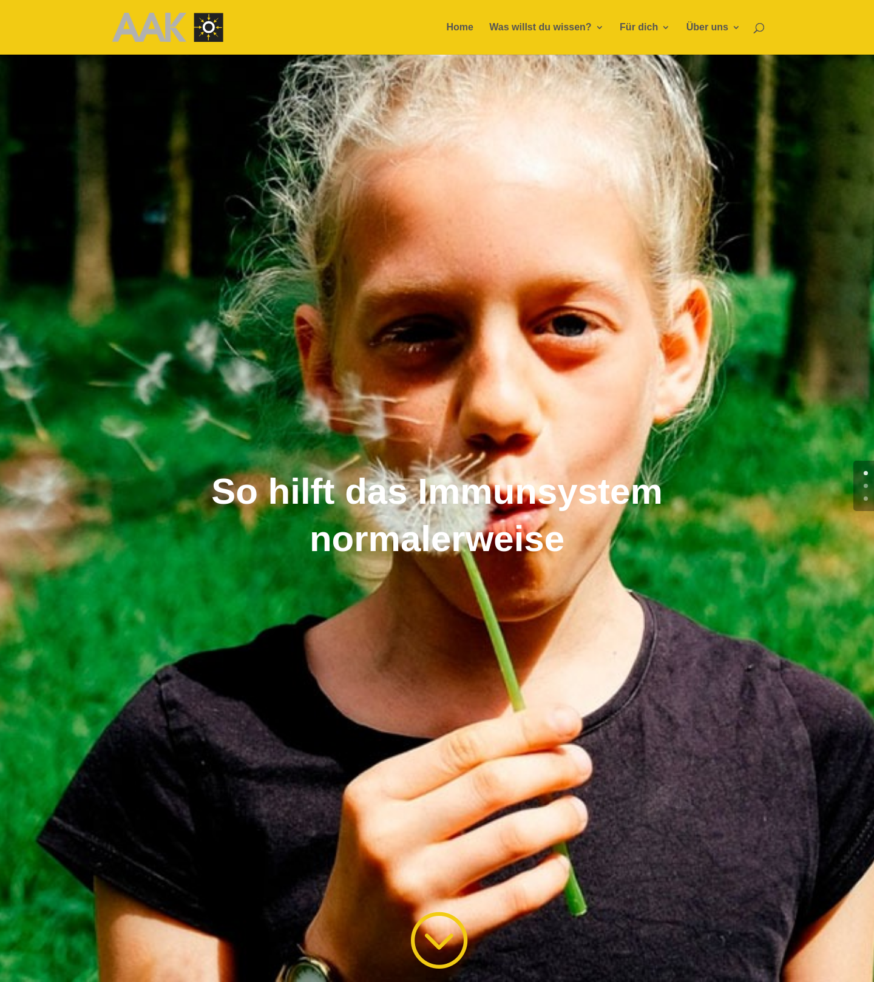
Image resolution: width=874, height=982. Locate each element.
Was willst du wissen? (540, 27)
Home (459, 27)
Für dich (639, 27)
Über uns (707, 27)
